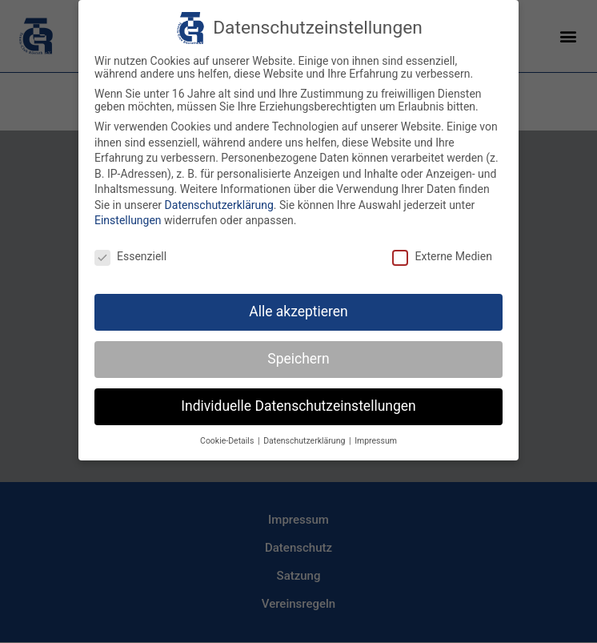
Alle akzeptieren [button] (298, 310)
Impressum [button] (376, 438)
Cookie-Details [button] (228, 438)
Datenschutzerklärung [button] (305, 438)
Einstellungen (128, 218)
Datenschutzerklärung (219, 203)
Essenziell (130, 254)
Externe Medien (441, 254)
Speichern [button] (298, 357)
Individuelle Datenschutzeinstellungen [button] (298, 404)
